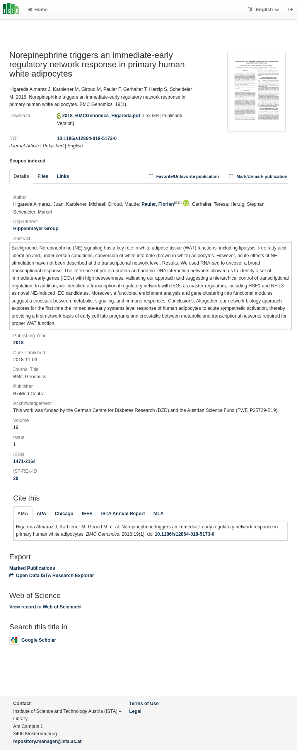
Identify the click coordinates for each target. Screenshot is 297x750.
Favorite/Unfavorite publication (183, 176)
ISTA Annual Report (123, 513)
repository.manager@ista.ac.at (47, 741)
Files (43, 176)
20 (16, 478)
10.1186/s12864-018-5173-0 (87, 138)
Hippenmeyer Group (35, 228)
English (264, 9)
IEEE (87, 513)
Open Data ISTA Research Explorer (51, 575)
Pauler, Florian (162, 204)
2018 (18, 342)
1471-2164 (24, 461)
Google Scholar (32, 640)
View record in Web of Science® (45, 607)
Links (63, 176)
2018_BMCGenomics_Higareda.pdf (102, 115)
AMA (22, 513)
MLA (159, 513)
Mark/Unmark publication (257, 176)
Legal (135, 711)
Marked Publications (32, 568)
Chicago (64, 513)
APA (41, 513)
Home (38, 9)
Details (21, 176)
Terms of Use (144, 703)
